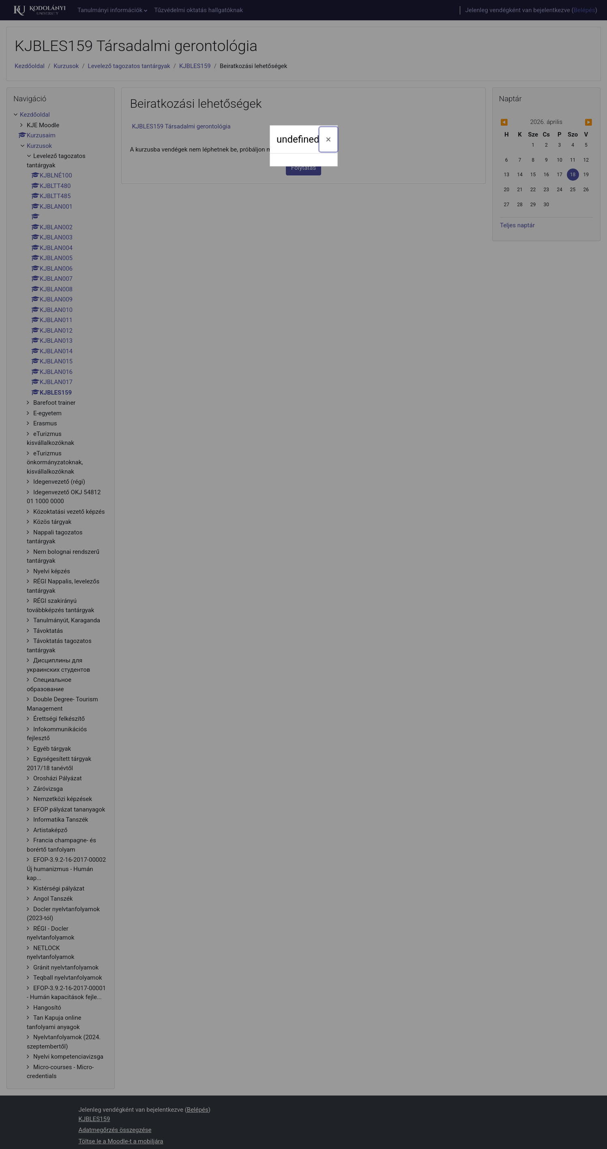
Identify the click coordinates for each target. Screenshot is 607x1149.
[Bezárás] (329, 139)
